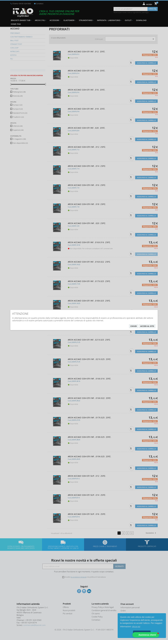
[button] (145, 634)
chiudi (133, 326)
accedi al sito (147, 326)
